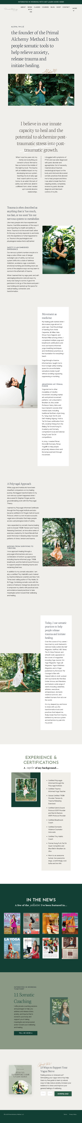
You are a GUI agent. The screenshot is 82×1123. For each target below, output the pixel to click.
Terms (65, 1118)
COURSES (45, 7)
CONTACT (66, 7)
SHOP (59, 7)
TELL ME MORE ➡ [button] (26, 1037)
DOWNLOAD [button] (63, 1098)
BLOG (53, 7)
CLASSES (37, 7)
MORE (75, 9)
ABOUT (23, 7)
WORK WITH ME (30, 10)
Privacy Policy (73, 1118)
